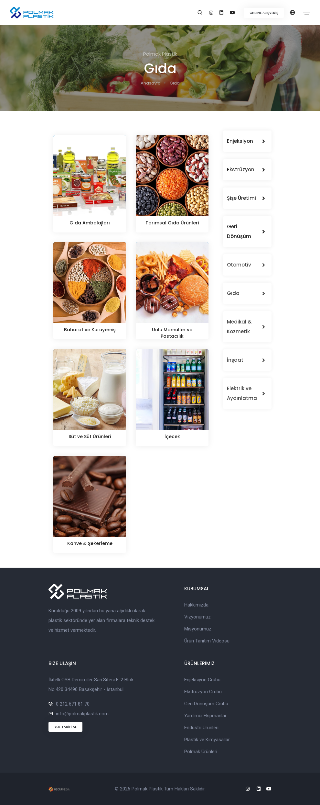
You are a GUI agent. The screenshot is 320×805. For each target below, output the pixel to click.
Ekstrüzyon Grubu (203, 692)
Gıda (175, 83)
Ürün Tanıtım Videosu (206, 641)
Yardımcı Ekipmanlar (205, 716)
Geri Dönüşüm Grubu (206, 704)
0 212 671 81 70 (73, 704)
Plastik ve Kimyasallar (207, 740)
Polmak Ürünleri (200, 751)
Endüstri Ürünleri (201, 728)
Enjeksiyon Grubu (202, 680)
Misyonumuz (197, 629)
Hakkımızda (196, 605)
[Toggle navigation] (306, 13)
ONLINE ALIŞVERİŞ (264, 12)
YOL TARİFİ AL (65, 726)
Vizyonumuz (197, 617)
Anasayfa (151, 83)
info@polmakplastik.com (82, 714)
